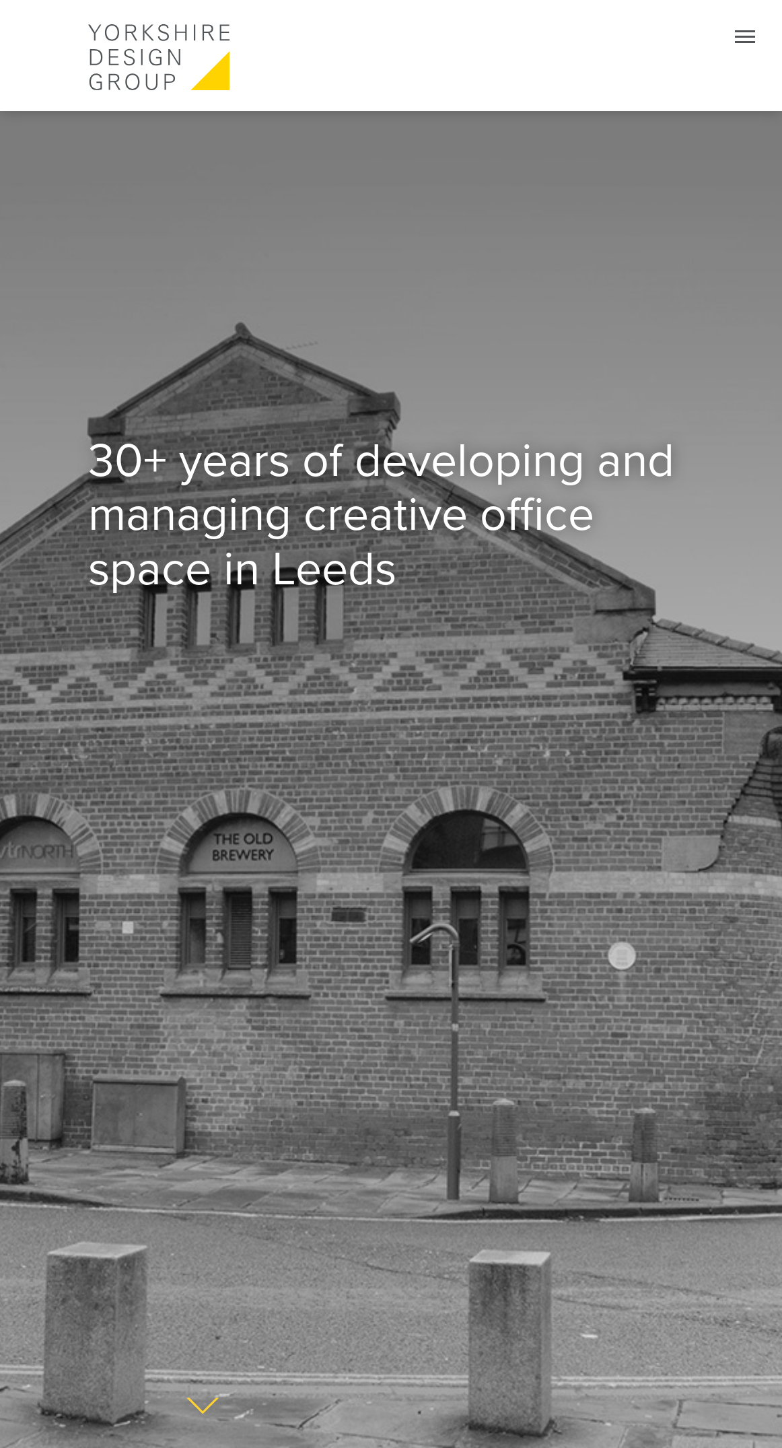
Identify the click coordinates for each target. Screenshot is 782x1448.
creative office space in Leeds (341, 542)
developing (470, 461)
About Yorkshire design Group (202, 1405)
